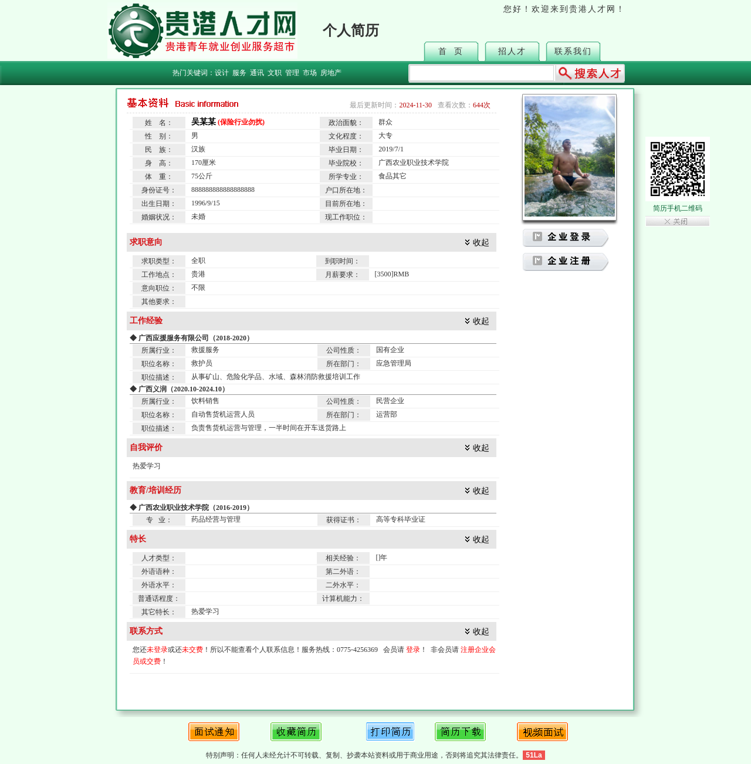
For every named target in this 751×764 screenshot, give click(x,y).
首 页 (451, 51)
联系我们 (573, 51)
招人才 (512, 51)
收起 (481, 242)
